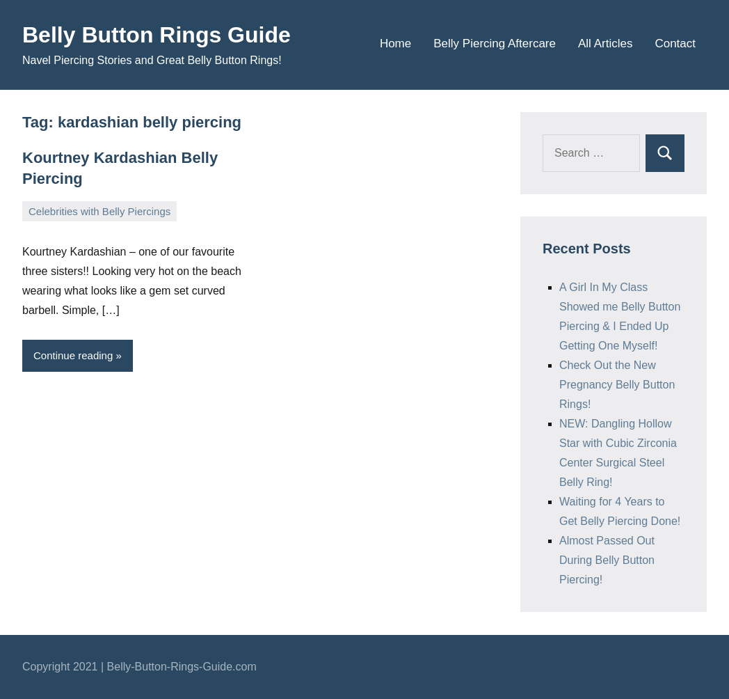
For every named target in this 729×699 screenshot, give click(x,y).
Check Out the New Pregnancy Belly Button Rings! (617, 384)
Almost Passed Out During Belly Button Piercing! (607, 560)
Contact (675, 43)
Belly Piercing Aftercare (494, 43)
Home (395, 43)
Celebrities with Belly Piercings (99, 211)
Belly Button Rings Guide (156, 34)
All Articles (605, 43)
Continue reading (73, 355)
